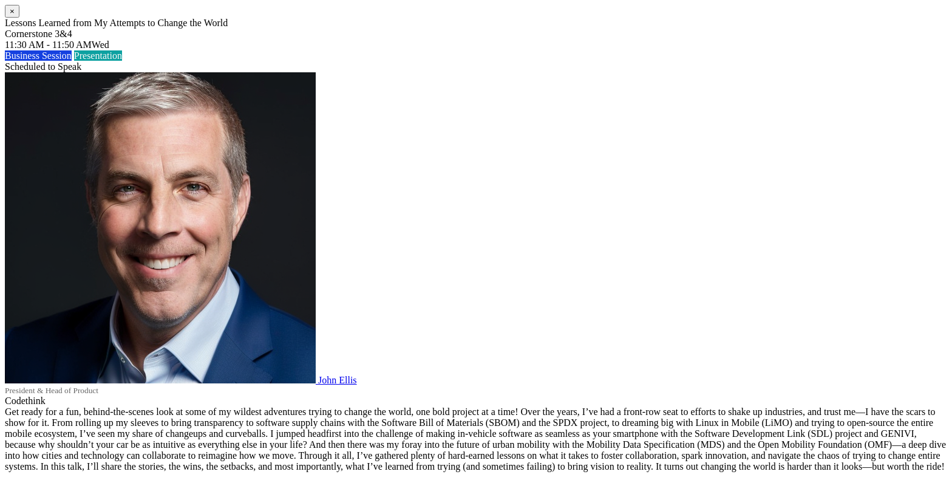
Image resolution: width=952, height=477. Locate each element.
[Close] (12, 11)
